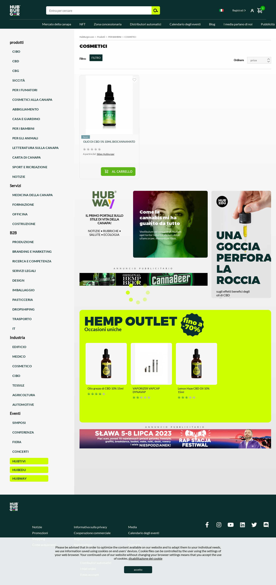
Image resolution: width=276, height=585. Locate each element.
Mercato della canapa (56, 24)
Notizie (18, 176)
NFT (82, 24)
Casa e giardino (26, 119)
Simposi (19, 422)
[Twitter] (254, 525)
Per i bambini (23, 128)
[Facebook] (207, 525)
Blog (212, 24)
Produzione (23, 242)
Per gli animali (25, 138)
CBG (15, 71)
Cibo (16, 51)
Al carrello (122, 171)
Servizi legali (24, 271)
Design (18, 280)
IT (14, 328)
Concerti (20, 451)
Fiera (16, 442)
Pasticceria (22, 299)
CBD (15, 61)
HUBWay (19, 478)
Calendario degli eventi (185, 24)
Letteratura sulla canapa (35, 148)
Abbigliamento (25, 109)
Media (132, 527)
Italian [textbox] (221, 10)
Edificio (19, 347)
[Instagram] (219, 525)
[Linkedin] (242, 525)
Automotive (23, 404)
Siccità (18, 80)
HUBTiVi (19, 461)
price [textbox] (253, 60)
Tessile (18, 385)
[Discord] (266, 525)
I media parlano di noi (238, 24)
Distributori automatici (145, 24)
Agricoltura (23, 395)
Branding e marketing (32, 251)
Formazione (23, 204)
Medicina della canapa (32, 195)
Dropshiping (23, 309)
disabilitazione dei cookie (145, 558)
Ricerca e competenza (31, 261)
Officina (20, 214)
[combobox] (221, 11)
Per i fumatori (24, 90)
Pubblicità (268, 24)
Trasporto (22, 319)
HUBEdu (19, 470)
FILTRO (96, 57)
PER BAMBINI (114, 37)
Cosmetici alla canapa (32, 99)
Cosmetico (22, 366)
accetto (138, 569)
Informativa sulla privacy (90, 527)
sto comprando (134, 79)
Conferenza (23, 432)
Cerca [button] (156, 10)
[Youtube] (231, 525)
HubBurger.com (87, 37)
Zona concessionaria (108, 24)
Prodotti (101, 37)
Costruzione (24, 224)
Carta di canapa (26, 157)
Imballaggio (23, 290)
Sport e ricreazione (29, 167)
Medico (19, 356)
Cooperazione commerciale (92, 533)
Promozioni (40, 533)
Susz (85, 137)
